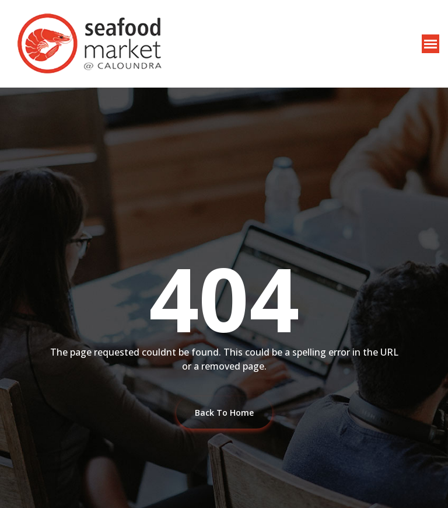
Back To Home (224, 412)
